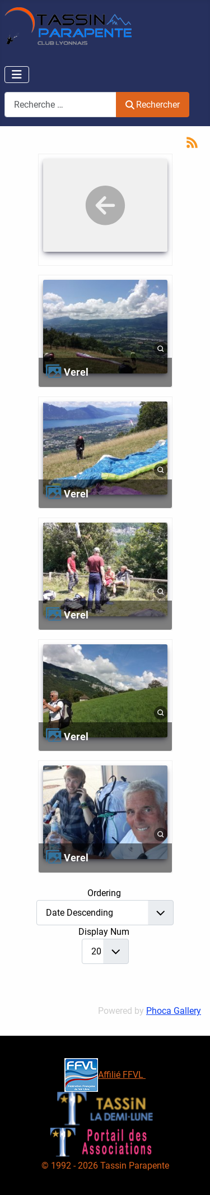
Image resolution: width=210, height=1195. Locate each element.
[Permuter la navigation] (16, 74)
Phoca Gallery (173, 1010)
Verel (76, 372)
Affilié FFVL (105, 1074)
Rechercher (152, 104)
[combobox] (60, 104)
